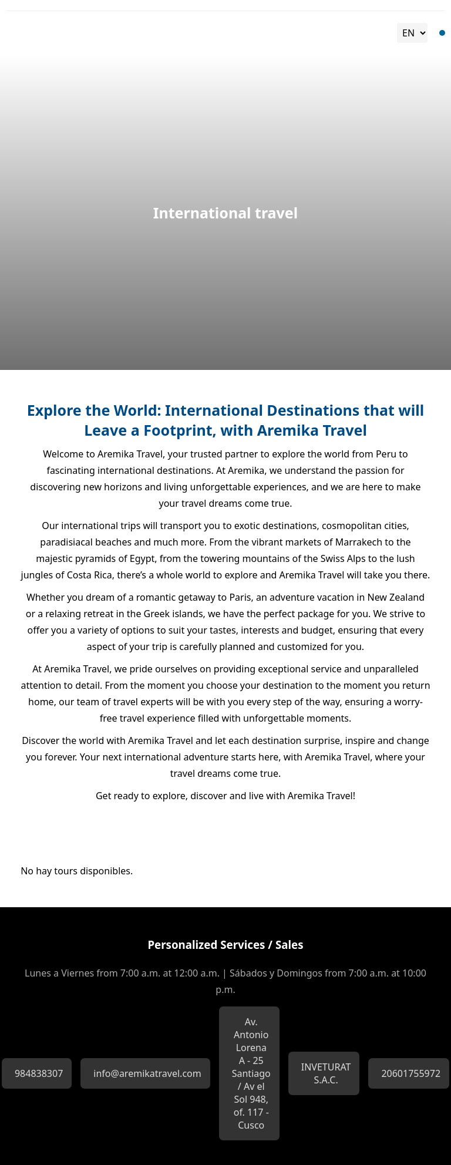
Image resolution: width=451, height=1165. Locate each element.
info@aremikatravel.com (147, 1073)
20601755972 (410, 1073)
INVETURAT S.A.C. (326, 1073)
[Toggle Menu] (442, 33)
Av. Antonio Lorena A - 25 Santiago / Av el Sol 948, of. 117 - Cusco (251, 1073)
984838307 (39, 1073)
